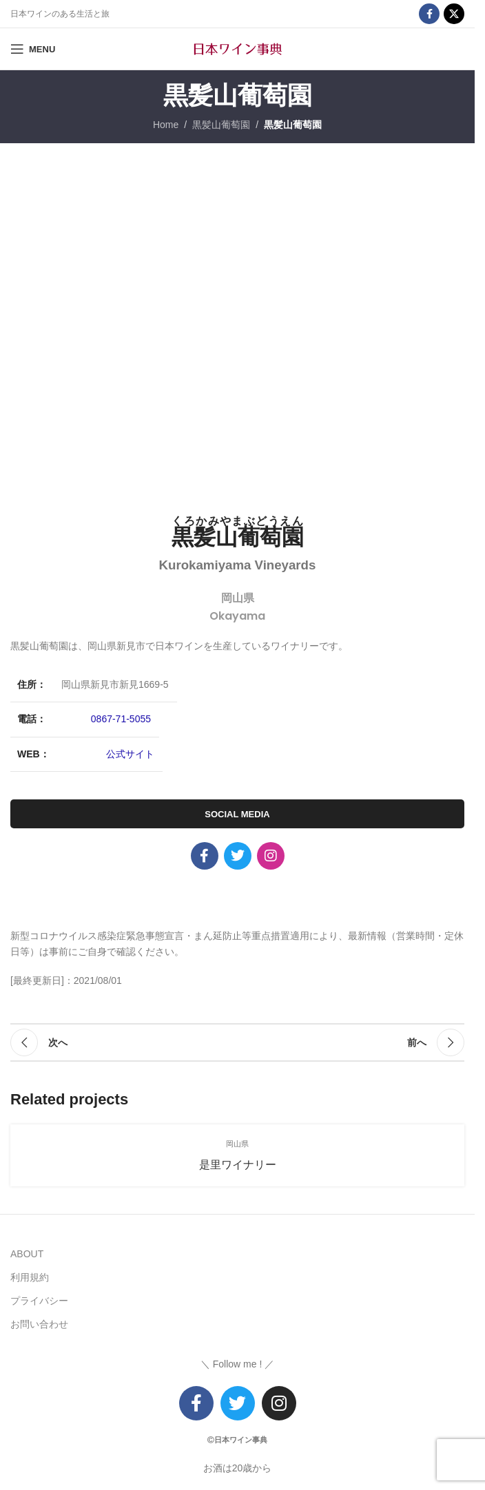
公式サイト (130, 753)
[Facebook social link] (429, 13)
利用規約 (29, 1277)
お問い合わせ (39, 1324)
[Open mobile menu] (32, 49)
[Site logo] (237, 48)
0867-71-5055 (121, 718)
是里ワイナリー (237, 1165)
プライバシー (39, 1300)
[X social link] (454, 13)
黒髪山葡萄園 (221, 124)
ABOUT (26, 1253)
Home (165, 124)
